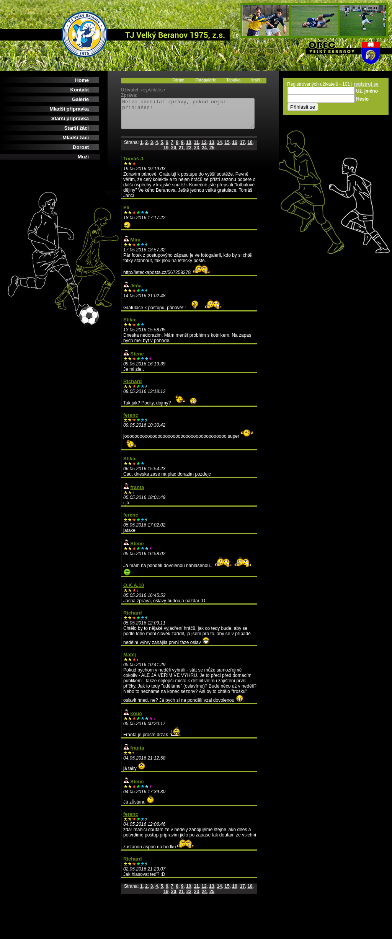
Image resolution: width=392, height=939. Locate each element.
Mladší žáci (75, 137)
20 (173, 153)
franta (137, 493)
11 (196, 148)
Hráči (255, 80)
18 (249, 148)
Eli (126, 213)
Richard (132, 387)
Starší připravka (70, 118)
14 (219, 148)
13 (211, 148)
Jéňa (136, 291)
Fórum (179, 80)
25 (211, 153)
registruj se (366, 84)
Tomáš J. (133, 164)
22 (188, 153)
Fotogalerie (205, 80)
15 (226, 148)
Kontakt (79, 90)
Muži (83, 157)
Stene (137, 359)
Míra (135, 245)
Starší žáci (76, 128)
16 (234, 148)
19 (165, 153)
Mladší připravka (69, 109)
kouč (136, 719)
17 (242, 148)
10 (188, 148)
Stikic (130, 325)
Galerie (80, 99)
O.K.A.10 (133, 591)
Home (82, 80)
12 (203, 148)
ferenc (130, 421)
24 (204, 153)
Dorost (81, 147)
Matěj (129, 660)
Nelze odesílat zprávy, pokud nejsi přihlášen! (195, 116)
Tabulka (233, 80)
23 (196, 153)
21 (181, 153)
